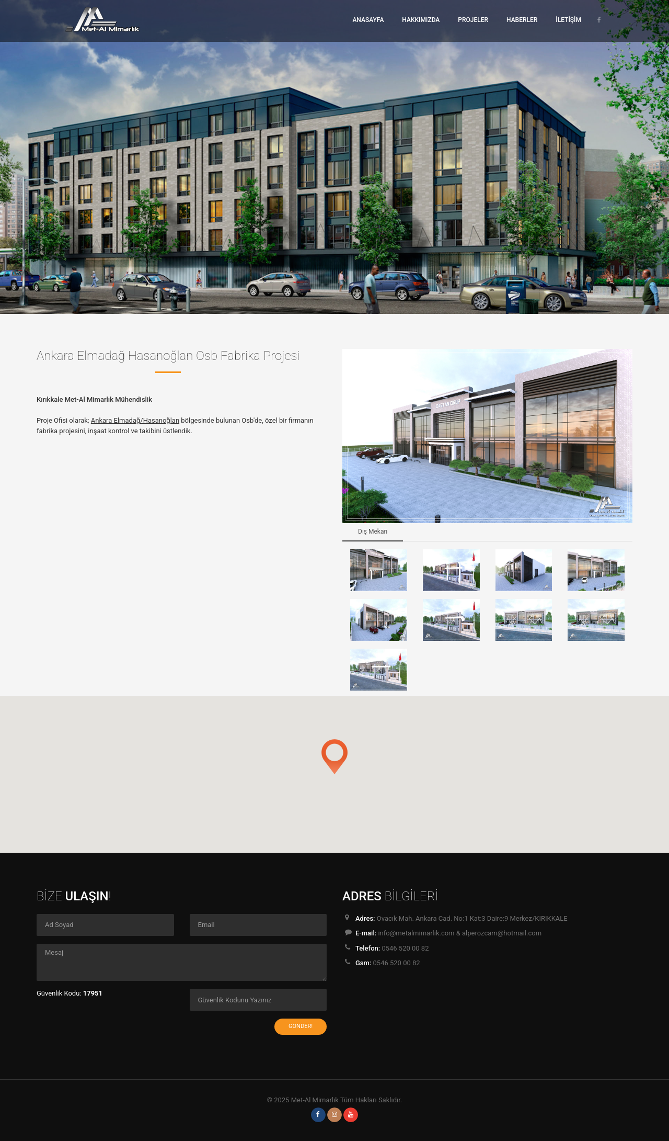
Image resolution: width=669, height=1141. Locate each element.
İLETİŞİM (568, 20)
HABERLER (521, 20)
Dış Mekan (372, 531)
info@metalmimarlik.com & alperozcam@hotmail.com (459, 933)
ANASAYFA (368, 20)
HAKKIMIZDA (421, 20)
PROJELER (473, 20)
